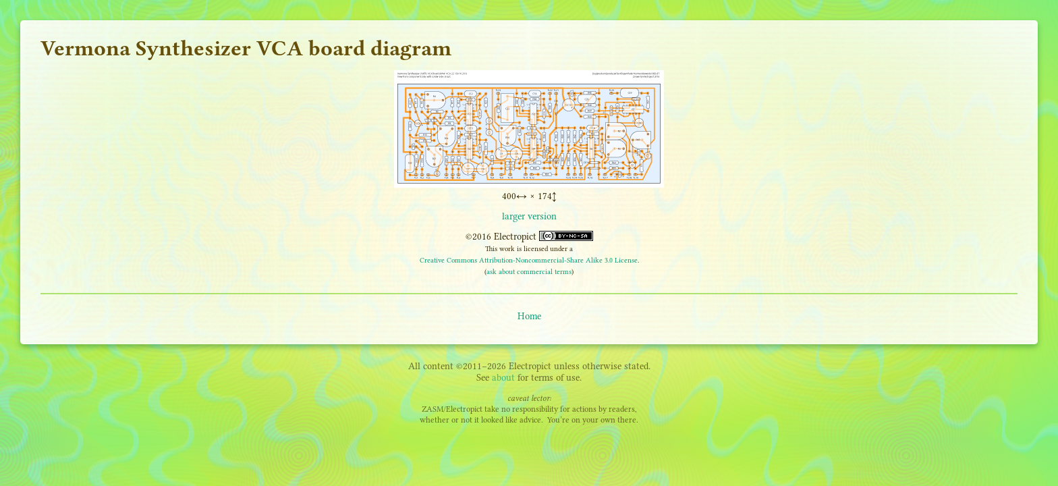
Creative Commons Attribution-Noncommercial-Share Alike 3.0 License (529, 260)
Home (529, 316)
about (503, 377)
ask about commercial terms (529, 271)
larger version (529, 216)
